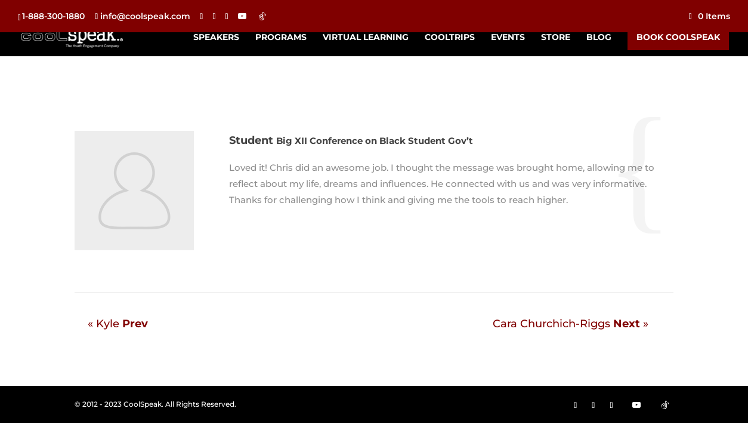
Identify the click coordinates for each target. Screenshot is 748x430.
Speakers (216, 37)
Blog (598, 37)
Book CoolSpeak (678, 37)
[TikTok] (262, 16)
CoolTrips (450, 37)
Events (508, 37)
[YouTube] (242, 16)
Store (555, 37)
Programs (281, 37)
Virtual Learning (366, 37)
